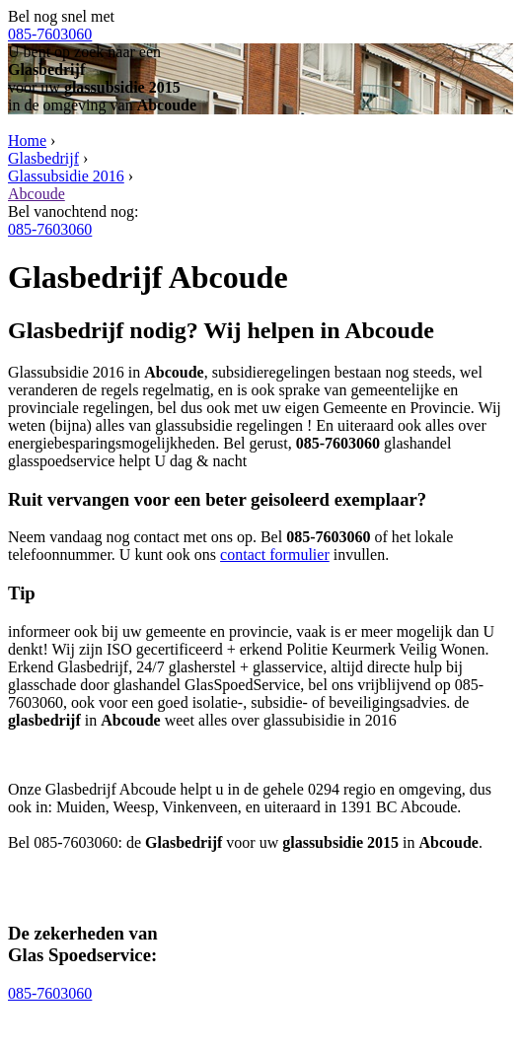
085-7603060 (50, 34)
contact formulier (275, 554)
